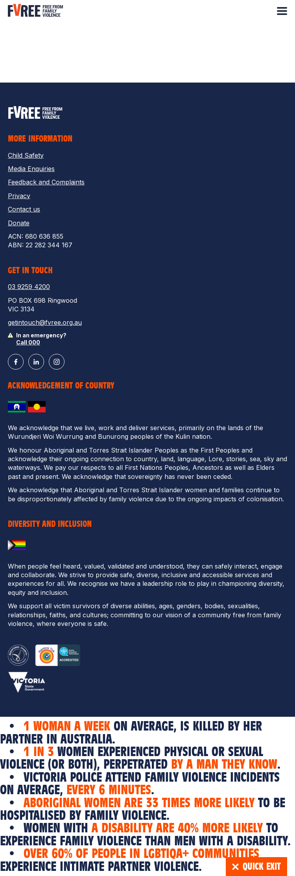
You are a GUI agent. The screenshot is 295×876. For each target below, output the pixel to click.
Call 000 (28, 342)
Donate (19, 223)
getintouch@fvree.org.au (45, 322)
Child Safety (26, 155)
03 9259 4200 (29, 287)
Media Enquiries (31, 169)
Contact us (24, 209)
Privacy (19, 196)
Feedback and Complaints (46, 182)
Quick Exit (256, 866)
